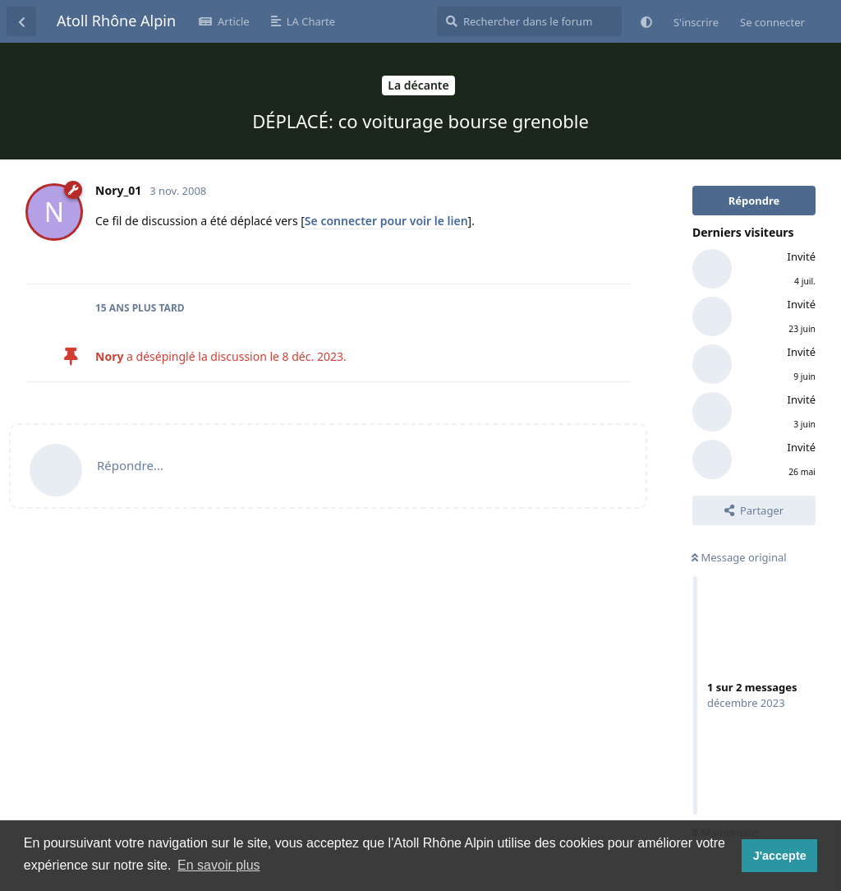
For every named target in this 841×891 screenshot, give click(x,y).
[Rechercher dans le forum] (529, 21)
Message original (739, 557)
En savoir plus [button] (218, 865)
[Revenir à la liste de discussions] (21, 21)
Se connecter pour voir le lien (386, 221)
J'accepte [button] (780, 855)
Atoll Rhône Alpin (116, 20)
